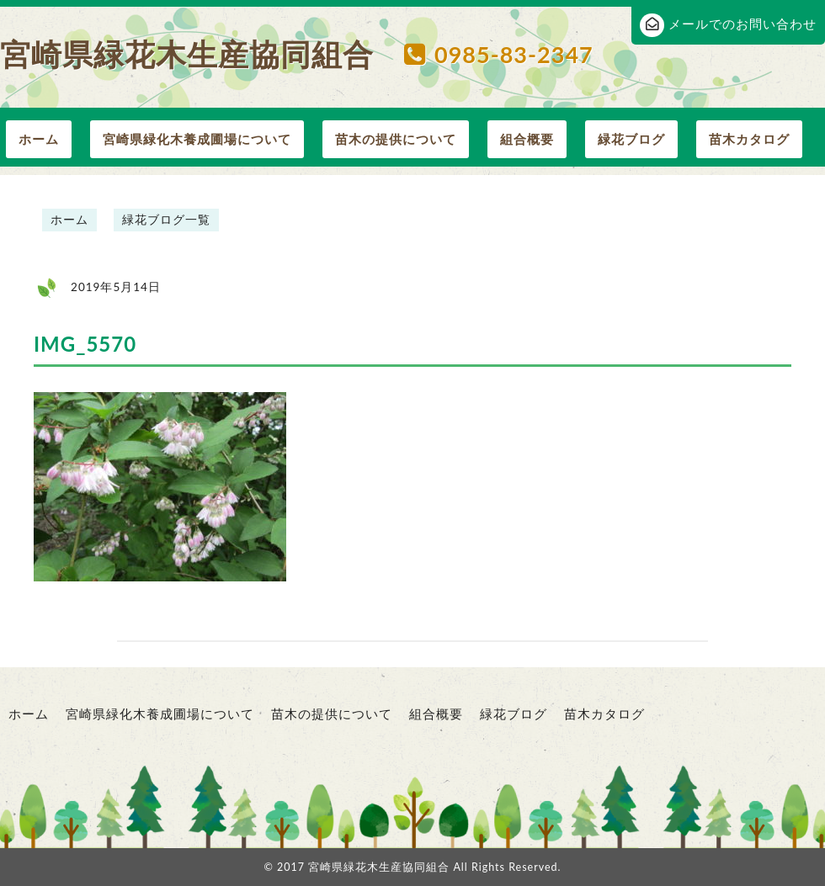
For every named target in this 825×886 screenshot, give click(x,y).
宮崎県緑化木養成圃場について (197, 138)
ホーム (39, 138)
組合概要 (527, 138)
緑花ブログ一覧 (166, 219)
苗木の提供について (395, 138)
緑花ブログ (631, 138)
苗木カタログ (749, 138)
